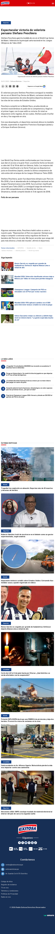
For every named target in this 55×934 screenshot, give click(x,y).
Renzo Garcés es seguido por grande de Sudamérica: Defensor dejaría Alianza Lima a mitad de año (32, 265)
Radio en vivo (6, 897)
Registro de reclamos (9, 885)
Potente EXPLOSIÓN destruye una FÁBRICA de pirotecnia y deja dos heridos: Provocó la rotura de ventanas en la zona (27, 720)
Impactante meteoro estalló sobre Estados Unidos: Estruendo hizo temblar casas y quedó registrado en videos (27, 582)
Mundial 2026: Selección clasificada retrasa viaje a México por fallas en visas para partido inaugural (34, 278)
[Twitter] (22, 842)
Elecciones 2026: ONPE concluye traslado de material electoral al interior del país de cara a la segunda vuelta (26, 813)
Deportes (6, 22)
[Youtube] (25, 842)
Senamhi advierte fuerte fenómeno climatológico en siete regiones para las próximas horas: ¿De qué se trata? (29, 388)
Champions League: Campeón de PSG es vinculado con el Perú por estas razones (30, 291)
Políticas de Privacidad (9, 894)
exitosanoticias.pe (12, 869)
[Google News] (32, 842)
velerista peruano (20, 250)
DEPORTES (20, 248)
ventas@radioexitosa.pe (14, 865)
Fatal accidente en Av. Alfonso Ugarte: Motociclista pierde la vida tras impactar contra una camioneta (26, 767)
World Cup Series (34, 250)
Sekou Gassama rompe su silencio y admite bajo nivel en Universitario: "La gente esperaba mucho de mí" (34, 318)
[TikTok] (35, 842)
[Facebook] (19, 842)
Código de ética (6, 882)
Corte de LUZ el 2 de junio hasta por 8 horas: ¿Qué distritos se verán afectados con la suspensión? (25, 674)
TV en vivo (5, 888)
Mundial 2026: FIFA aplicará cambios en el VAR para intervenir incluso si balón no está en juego (33, 304)
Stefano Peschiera (7, 250)
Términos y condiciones (9, 891)
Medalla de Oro (31, 248)
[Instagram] (29, 842)
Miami (40, 248)
